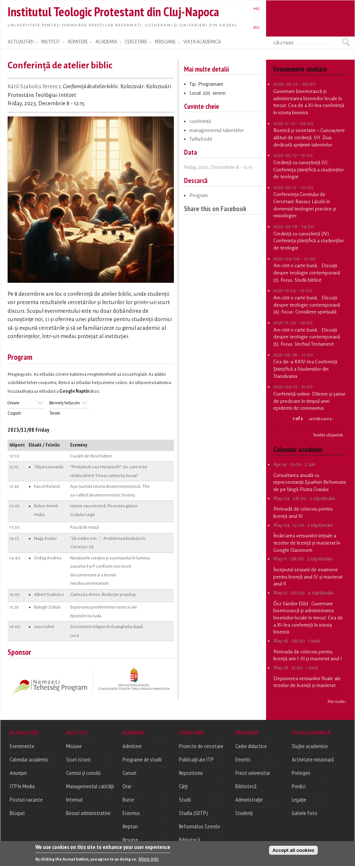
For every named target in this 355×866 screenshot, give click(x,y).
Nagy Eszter (45, 538)
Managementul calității (90, 786)
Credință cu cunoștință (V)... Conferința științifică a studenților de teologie (308, 169)
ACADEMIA (106, 41)
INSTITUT (50, 41)
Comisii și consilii (83, 772)
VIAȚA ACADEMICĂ (202, 41)
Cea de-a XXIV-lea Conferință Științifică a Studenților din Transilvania (305, 369)
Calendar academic (29, 759)
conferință (200, 121)
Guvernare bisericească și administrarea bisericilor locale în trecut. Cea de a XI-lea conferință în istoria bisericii (308, 618)
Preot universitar (252, 772)
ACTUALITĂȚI (21, 41)
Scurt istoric (78, 759)
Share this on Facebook (215, 208)
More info (148, 861)
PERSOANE (165, 41)
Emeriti (242, 759)
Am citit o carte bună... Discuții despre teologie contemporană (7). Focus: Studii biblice (306, 272)
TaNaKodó (200, 139)
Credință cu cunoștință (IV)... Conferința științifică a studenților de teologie (308, 241)
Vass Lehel (44, 626)
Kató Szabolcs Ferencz (34, 86)
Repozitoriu (191, 772)
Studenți (244, 812)
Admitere (132, 746)
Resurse (130, 839)
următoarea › (321, 418)
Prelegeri (301, 772)
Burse (128, 799)
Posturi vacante (26, 799)
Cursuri (129, 772)
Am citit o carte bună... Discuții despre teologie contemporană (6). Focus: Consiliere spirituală (306, 305)
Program (198, 195)
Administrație (249, 799)
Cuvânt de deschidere (91, 455)
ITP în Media (22, 786)
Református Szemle (199, 826)
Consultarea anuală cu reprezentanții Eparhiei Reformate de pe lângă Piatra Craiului (309, 482)
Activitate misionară (313, 759)
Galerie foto (304, 812)
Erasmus (131, 812)
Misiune (74, 746)
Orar (127, 786)
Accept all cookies (293, 853)
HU (256, 8)
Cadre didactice (251, 746)
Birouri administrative (88, 812)
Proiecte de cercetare (201, 746)
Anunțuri (18, 772)
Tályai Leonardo (49, 466)
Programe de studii (142, 759)
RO (256, 27)
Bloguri (17, 812)
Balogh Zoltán (47, 607)
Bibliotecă (189, 839)
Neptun (130, 826)
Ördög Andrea (47, 557)
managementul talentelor (216, 130)
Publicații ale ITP (196, 759)
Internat (74, 799)
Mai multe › (337, 701)
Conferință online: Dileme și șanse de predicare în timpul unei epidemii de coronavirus (309, 401)
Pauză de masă (84, 527)
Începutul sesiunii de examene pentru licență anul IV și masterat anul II (308, 576)
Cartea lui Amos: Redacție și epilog (103, 594)
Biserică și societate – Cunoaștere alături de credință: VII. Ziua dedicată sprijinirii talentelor (309, 137)
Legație (299, 799)
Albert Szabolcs (49, 594)
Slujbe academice (310, 746)
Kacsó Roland (47, 486)
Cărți (183, 786)
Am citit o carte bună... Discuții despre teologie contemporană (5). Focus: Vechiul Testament (306, 337)
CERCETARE (136, 41)
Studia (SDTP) (193, 812)
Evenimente (22, 746)
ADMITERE (78, 41)
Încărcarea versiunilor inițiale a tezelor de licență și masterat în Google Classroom (306, 543)
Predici (298, 786)
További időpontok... (329, 435)
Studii (185, 799)
